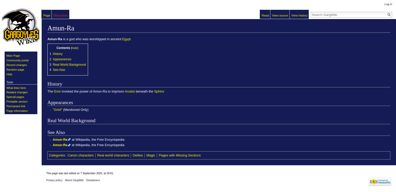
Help (9, 74)
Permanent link (15, 106)
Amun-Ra (60, 139)
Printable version (17, 101)
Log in (388, 4)
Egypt (126, 39)
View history (299, 15)
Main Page (13, 55)
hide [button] (75, 47)
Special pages (15, 96)
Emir (57, 91)
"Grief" (57, 110)
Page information (17, 110)
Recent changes (16, 64)
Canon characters (81, 155)
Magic (151, 155)
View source (280, 15)
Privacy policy (54, 180)
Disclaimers (93, 180)
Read (265, 15)
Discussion (60, 15)
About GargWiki (74, 180)
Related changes (17, 92)
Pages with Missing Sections (180, 155)
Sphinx (159, 91)
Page (46, 15)
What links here (16, 87)
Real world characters (113, 155)
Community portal (17, 60)
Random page (15, 69)
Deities (138, 155)
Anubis (130, 91)
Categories (57, 155)
